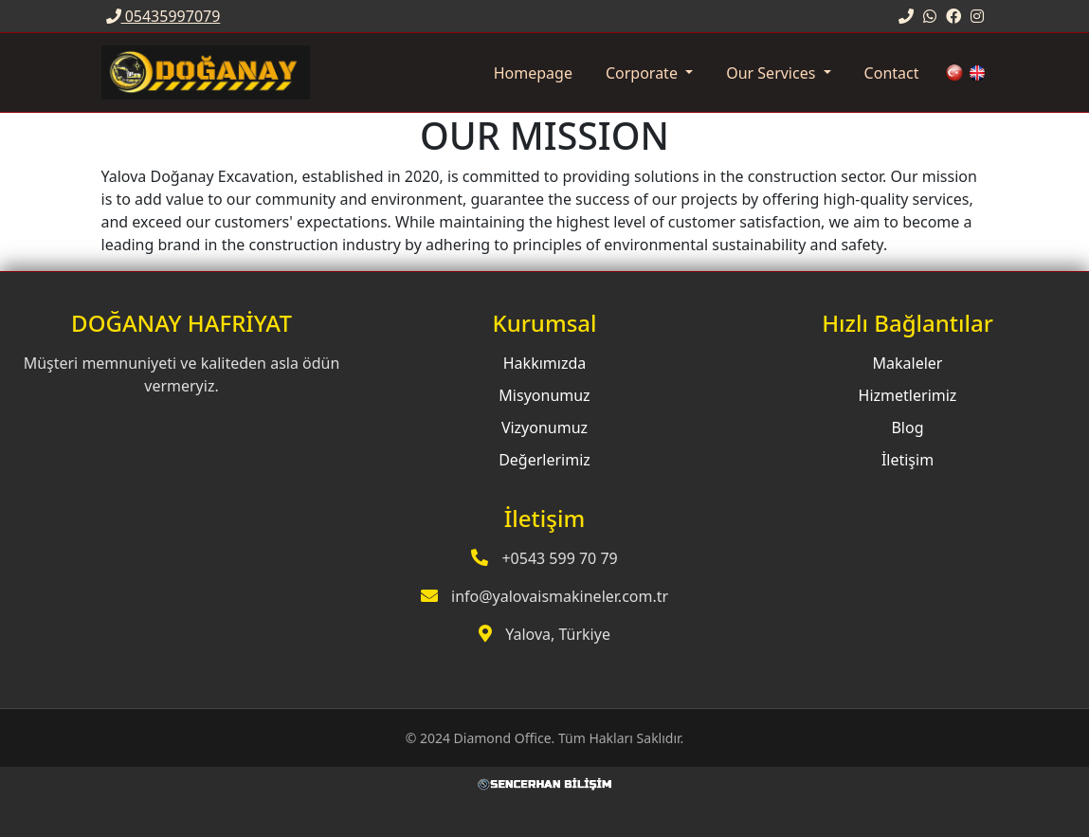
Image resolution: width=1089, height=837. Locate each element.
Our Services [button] (772, 73)
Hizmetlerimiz (908, 395)
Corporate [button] (643, 73)
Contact (891, 73)
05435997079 (163, 16)
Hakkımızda (544, 363)
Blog (907, 427)
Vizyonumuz (544, 427)
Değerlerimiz (544, 459)
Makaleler (908, 363)
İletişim (907, 459)
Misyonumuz (544, 395)
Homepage (533, 73)
